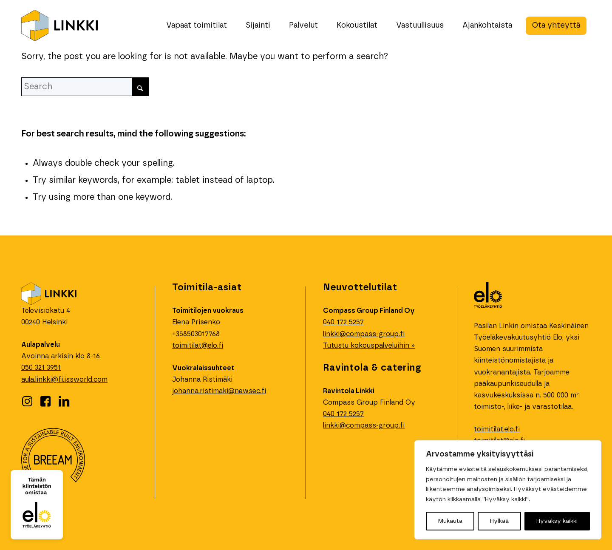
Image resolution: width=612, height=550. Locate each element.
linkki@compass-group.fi (364, 334)
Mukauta (450, 521)
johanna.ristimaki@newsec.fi (219, 391)
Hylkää (499, 521)
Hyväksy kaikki (557, 521)
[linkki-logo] (59, 25)
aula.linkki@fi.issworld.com (64, 379)
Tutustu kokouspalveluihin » (369, 345)
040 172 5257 (343, 414)
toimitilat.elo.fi (497, 429)
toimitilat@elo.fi (197, 345)
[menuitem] (196, 26)
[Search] (85, 86)
